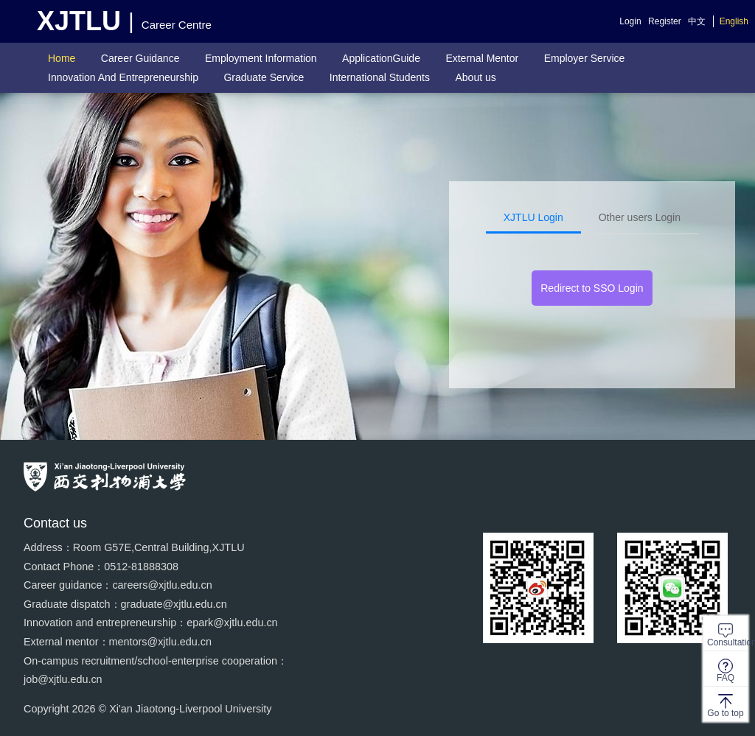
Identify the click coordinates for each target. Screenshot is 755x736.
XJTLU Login (533, 217)
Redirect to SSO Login (591, 288)
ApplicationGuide (381, 58)
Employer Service (584, 58)
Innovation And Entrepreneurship (123, 77)
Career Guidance (140, 58)
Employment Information (261, 58)
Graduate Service (263, 77)
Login (630, 21)
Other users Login (640, 217)
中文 (697, 21)
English (734, 21)
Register (664, 21)
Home (61, 58)
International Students (380, 77)
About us (475, 77)
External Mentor (481, 58)
